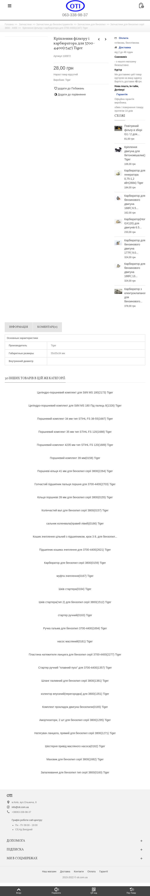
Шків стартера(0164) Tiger (75, 589)
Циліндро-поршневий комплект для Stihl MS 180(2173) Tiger (75, 392)
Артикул (58, 56)
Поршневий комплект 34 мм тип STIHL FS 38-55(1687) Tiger (75, 418)
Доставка (65, 871)
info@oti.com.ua (20, 807)
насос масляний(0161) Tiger (75, 641)
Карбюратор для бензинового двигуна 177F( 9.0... (134, 246)
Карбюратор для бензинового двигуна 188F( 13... (134, 270)
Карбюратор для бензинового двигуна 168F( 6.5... (134, 202)
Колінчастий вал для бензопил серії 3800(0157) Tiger (75, 510)
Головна (9, 24)
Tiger (68, 80)
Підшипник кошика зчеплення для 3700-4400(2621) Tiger (75, 549)
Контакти (79, 871)
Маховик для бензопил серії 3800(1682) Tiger (75, 759)
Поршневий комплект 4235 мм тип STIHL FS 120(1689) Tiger (75, 444)
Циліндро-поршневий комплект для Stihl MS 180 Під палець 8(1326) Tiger (75, 405)
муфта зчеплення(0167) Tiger (75, 575)
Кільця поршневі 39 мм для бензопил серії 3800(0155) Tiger (75, 497)
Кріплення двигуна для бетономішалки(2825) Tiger (134, 153)
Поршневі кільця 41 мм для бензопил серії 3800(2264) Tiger (75, 471)
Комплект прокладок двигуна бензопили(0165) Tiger (75, 706)
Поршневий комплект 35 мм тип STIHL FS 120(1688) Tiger (75, 431)
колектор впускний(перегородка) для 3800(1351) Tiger (75, 693)
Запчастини (25, 24)
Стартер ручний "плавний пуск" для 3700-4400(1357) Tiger (75, 667)
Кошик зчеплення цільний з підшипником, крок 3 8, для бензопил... (75, 536)
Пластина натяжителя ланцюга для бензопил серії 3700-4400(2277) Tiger (75, 654)
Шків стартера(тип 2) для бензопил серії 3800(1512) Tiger (75, 602)
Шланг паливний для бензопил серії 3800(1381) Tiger (75, 680)
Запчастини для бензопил (91, 24)
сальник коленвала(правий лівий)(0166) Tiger (75, 523)
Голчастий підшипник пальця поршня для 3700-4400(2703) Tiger (74, 484)
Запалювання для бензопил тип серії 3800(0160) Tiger (75, 772)
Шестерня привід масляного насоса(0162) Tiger (75, 746)
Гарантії (103, 871)
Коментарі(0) (47, 327)
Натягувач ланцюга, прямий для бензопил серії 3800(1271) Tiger (75, 733)
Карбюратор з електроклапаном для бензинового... (134, 295)
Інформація (18, 327)
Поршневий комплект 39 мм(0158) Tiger (75, 458)
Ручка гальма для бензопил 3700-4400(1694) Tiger (75, 628)
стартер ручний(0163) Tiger (75, 615)
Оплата (92, 871)
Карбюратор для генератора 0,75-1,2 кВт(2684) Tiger (134, 176)
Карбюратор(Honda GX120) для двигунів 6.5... (134, 223)
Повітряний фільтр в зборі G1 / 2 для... (133, 130)
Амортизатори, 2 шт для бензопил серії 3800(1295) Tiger (75, 720)
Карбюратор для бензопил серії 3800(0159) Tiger (75, 562)
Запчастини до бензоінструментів (54, 24)
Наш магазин (49, 871)
